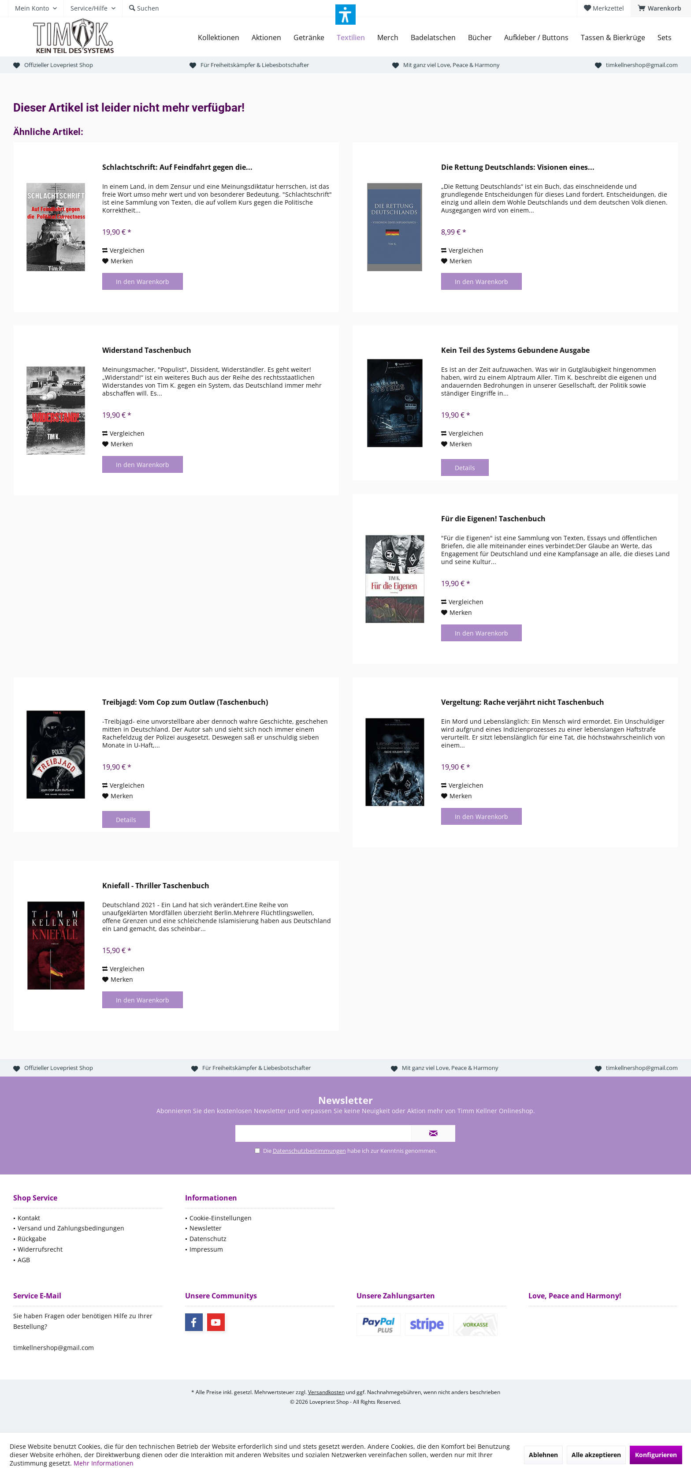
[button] (345, 14)
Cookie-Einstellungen (220, 1218)
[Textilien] (351, 38)
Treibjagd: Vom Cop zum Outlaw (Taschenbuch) (185, 702)
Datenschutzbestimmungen (309, 1151)
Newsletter (205, 1228)
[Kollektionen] (218, 38)
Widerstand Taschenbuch (146, 350)
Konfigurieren (656, 1455)
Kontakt (29, 1218)
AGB (24, 1260)
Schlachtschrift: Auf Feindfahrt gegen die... (177, 167)
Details (465, 468)
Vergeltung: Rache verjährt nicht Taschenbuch (522, 702)
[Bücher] (480, 38)
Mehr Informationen (104, 1463)
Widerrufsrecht (40, 1249)
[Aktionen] (266, 38)
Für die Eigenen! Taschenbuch (493, 518)
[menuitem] (661, 8)
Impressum (206, 1249)
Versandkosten (326, 1392)
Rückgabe (32, 1238)
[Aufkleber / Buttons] (536, 38)
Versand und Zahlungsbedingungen (71, 1228)
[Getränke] (309, 38)
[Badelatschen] (433, 38)
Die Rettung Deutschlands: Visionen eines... (517, 167)
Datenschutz (208, 1238)
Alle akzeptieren (596, 1455)
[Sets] (664, 38)
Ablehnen (543, 1455)
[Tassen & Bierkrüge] (613, 38)
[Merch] (388, 38)
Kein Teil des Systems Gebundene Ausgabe (515, 350)
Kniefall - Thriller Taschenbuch (155, 885)
